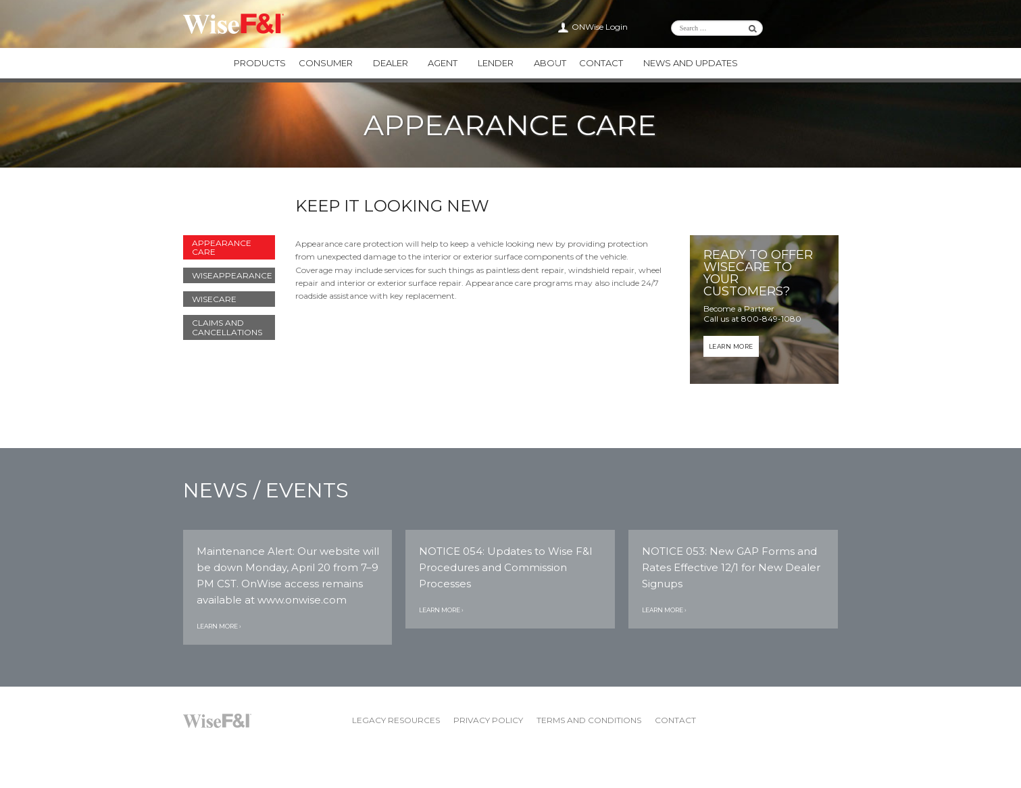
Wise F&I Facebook (823, 27)
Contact (603, 62)
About (551, 62)
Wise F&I (233, 24)
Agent (444, 62)
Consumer (326, 62)
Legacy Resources (396, 720)
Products (260, 62)
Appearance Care (221, 246)
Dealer (391, 62)
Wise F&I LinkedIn (791, 27)
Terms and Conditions (589, 720)
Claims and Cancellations (227, 327)
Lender (497, 62)
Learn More (731, 345)
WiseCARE (214, 299)
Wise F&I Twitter (807, 27)
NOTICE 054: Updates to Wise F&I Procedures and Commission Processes (506, 567)
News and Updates (692, 62)
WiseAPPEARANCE (232, 275)
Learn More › (219, 626)
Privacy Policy (488, 720)
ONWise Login (600, 27)
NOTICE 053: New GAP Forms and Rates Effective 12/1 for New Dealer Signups (731, 567)
